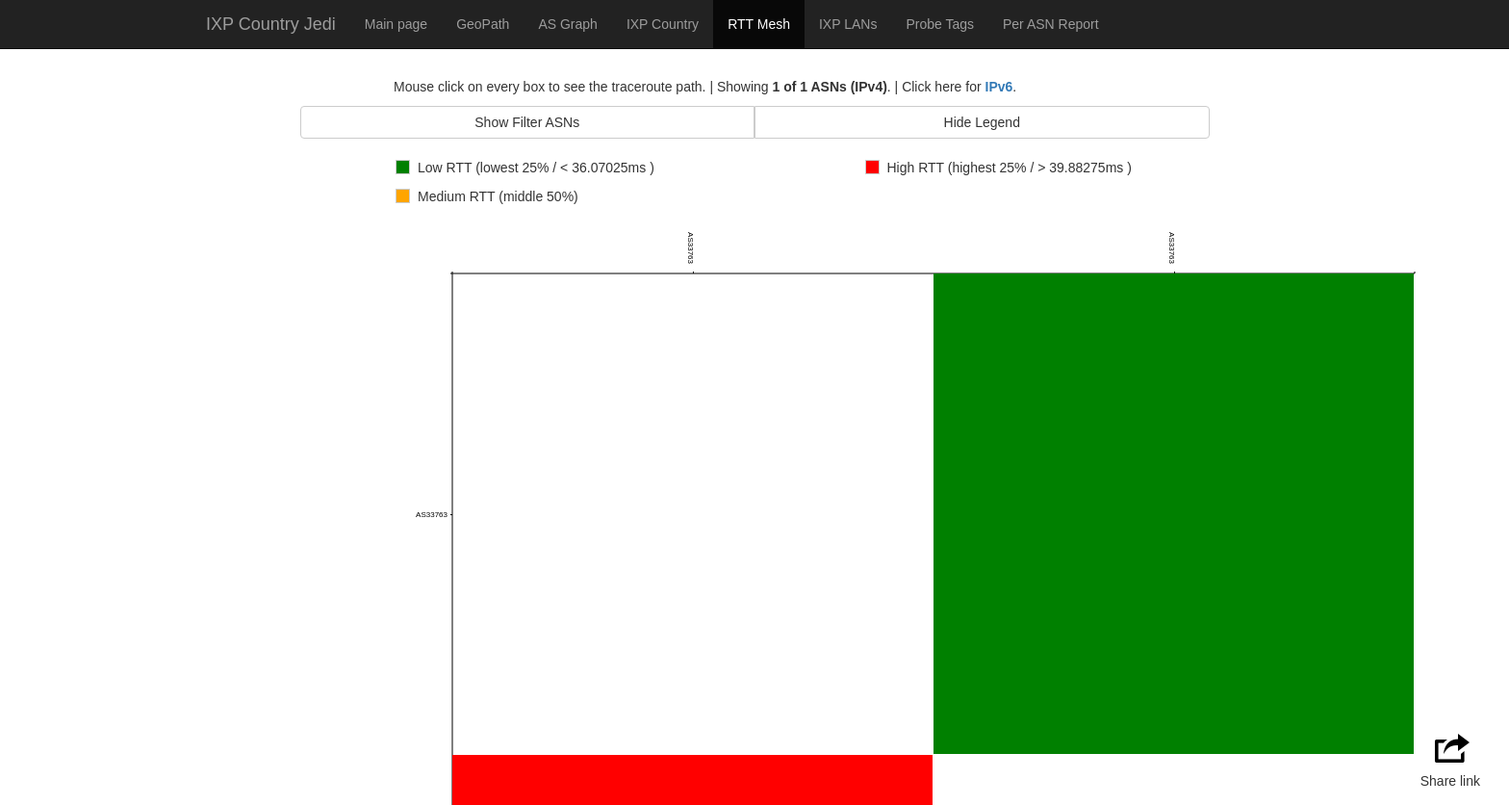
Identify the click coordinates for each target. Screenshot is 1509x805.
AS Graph (567, 24)
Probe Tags (940, 24)
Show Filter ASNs (526, 122)
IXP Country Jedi (271, 24)
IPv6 (999, 86)
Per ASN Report (1051, 24)
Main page (396, 24)
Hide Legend (982, 122)
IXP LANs (848, 24)
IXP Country (663, 24)
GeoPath (482, 24)
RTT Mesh (759, 24)
